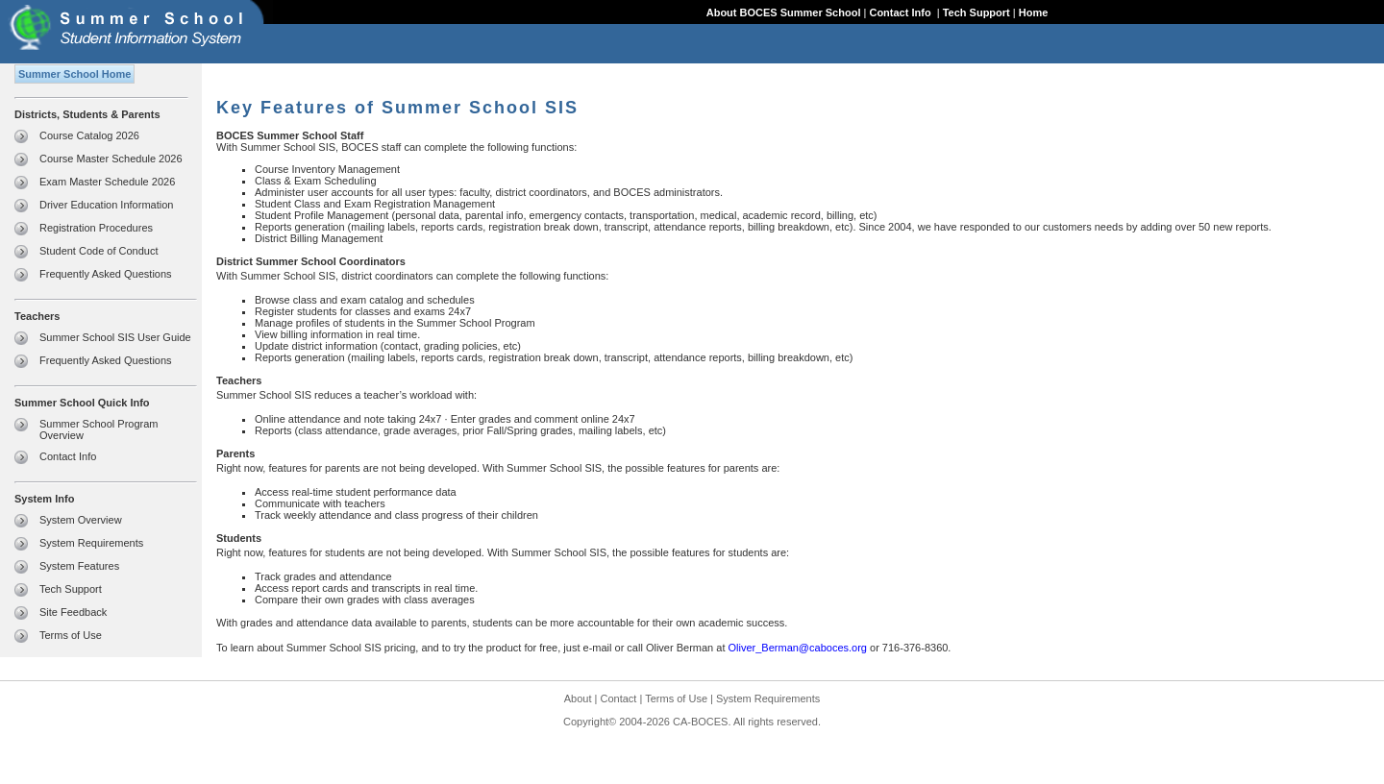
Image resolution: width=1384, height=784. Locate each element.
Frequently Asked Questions (105, 274)
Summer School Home (74, 74)
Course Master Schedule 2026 (111, 158)
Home (1034, 12)
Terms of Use (70, 635)
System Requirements (91, 543)
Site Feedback (73, 612)
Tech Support (976, 12)
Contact (619, 698)
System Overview (80, 520)
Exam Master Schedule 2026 (107, 181)
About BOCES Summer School (783, 12)
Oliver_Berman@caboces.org (798, 647)
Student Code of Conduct (99, 251)
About (578, 698)
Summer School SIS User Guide (115, 337)
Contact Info (901, 12)
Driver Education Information (106, 204)
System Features (79, 566)
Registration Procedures (96, 227)
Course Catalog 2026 (89, 135)
